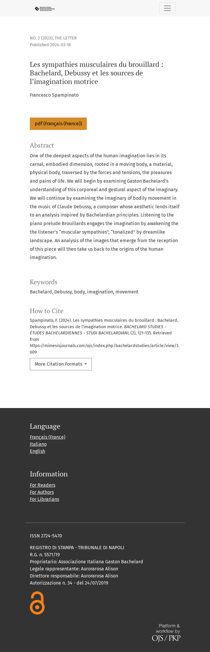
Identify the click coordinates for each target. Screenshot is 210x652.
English (37, 451)
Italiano (38, 444)
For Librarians (44, 499)
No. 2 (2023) (41, 38)
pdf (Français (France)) (58, 123)
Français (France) (47, 437)
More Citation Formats (59, 364)
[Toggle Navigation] (167, 8)
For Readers (42, 485)
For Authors (42, 492)
